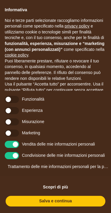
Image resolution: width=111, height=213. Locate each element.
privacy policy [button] (77, 26)
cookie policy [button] (16, 55)
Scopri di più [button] (55, 187)
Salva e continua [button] (55, 201)
